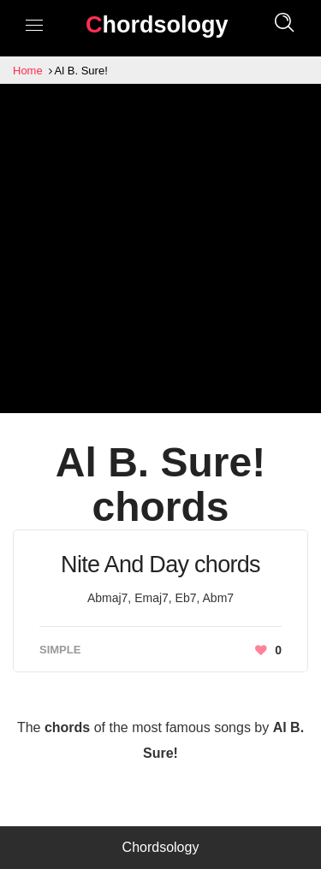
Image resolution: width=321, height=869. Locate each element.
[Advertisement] (160, 252)
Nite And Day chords (160, 564)
